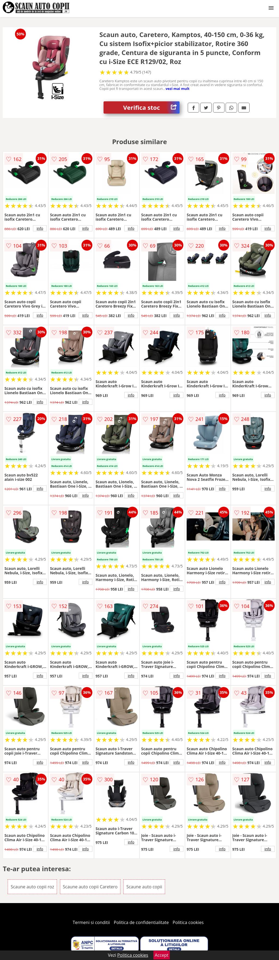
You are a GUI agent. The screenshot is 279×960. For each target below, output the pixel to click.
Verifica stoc (151, 107)
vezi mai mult (178, 88)
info (40, 228)
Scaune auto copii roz (32, 887)
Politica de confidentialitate (141, 922)
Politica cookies (188, 922)
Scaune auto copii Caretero (90, 887)
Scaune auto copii (144, 887)
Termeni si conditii (91, 922)
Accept (161, 955)
